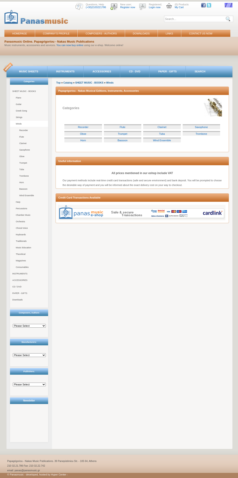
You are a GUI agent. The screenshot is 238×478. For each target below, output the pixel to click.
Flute (21, 137)
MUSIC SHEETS (28, 71)
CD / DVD (17, 287)
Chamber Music (23, 215)
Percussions (21, 208)
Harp (18, 202)
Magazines (21, 260)
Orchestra (20, 221)
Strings (19, 117)
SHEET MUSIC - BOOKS (24, 91)
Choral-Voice (22, 228)
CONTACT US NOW (200, 33)
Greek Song (21, 111)
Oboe (21, 156)
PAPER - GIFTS (167, 71)
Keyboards (21, 234)
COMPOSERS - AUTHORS (101, 33)
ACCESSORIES (102, 71)
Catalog (68, 82)
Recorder (23, 130)
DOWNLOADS (141, 33)
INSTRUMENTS (65, 71)
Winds (19, 124)
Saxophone (24, 150)
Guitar (19, 104)
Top (58, 82)
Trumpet (23, 163)
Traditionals (21, 241)
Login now (154, 7)
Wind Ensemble (26, 195)
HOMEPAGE (19, 33)
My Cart (179, 7)
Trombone (24, 176)
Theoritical (21, 254)
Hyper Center (58, 474)
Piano (18, 98)
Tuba (21, 169)
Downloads (17, 300)
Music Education (23, 247)
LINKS (169, 33)
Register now (127, 7)
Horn (21, 182)
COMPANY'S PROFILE (56, 33)
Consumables (22, 267)
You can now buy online (69, 45)
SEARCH (200, 71)
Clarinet (22, 143)
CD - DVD (134, 71)
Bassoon (23, 189)
